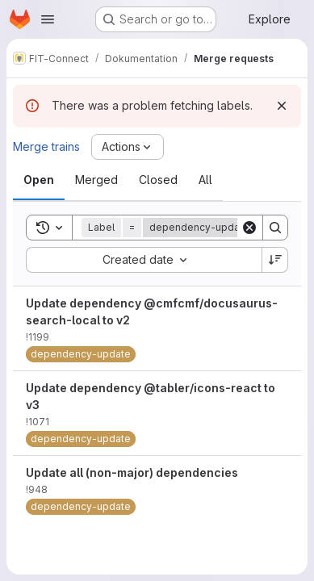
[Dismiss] (281, 105)
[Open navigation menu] (48, 19)
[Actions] (127, 147)
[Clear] (249, 227)
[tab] (39, 180)
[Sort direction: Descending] (275, 260)
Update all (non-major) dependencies (132, 472)
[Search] (275, 227)
